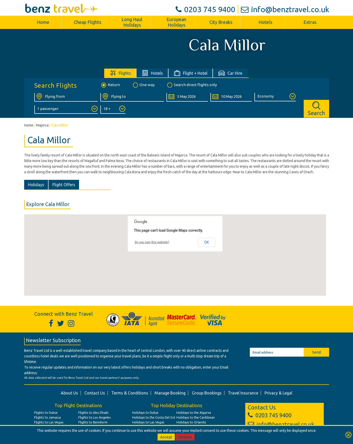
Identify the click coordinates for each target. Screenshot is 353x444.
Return (110, 85)
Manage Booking (170, 393)
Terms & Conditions (129, 393)
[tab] (120, 73)
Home (43, 22)
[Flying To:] (132, 97)
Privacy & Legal (278, 393)
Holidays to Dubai (145, 412)
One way (143, 85)
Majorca (42, 125)
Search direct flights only (191, 85)
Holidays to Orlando (191, 422)
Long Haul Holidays (131, 22)
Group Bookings (207, 393)
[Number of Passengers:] (66, 109)
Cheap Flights (87, 22)
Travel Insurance (243, 393)
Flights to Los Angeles (94, 417)
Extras (309, 22)
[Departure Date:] (187, 97)
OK (206, 242)
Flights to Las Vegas (49, 422)
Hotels (265, 22)
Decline (185, 437)
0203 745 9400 (205, 9)
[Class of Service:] (275, 97)
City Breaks (220, 22)
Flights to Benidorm (93, 422)
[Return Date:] (231, 97)
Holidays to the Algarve (193, 412)
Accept (166, 437)
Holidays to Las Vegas (148, 422)
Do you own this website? (152, 242)
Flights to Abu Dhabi (93, 412)
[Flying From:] (66, 97)
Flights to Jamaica (47, 417)
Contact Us (94, 393)
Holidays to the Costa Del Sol (153, 417)
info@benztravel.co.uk (285, 9)
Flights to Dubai (45, 412)
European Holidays (176, 22)
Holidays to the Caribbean (195, 417)
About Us (69, 393)
